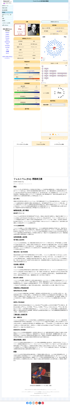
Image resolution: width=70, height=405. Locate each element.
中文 (7, 49)
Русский (7, 47)
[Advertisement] (41, 11)
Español (7, 36)
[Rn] (58, 31)
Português (7, 45)
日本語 (7, 51)
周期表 (3, 12)
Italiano (7, 40)
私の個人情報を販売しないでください (40, 393)
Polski (7, 43)
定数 (3, 18)
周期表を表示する (55, 21)
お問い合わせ (5, 25)
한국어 (7, 53)
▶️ (53, 134)
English (7, 34)
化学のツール (5, 5)
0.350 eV (36, 96)
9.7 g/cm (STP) (30, 71)
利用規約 (39, 391)
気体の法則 (4, 7)
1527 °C (31, 76)
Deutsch (7, 32)
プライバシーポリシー (46, 391)
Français (7, 38)
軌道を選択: (46, 104)
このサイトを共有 (6, 23)
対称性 (3, 20)
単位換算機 (4, 10)
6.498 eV (36, 90)
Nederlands (7, 41)
